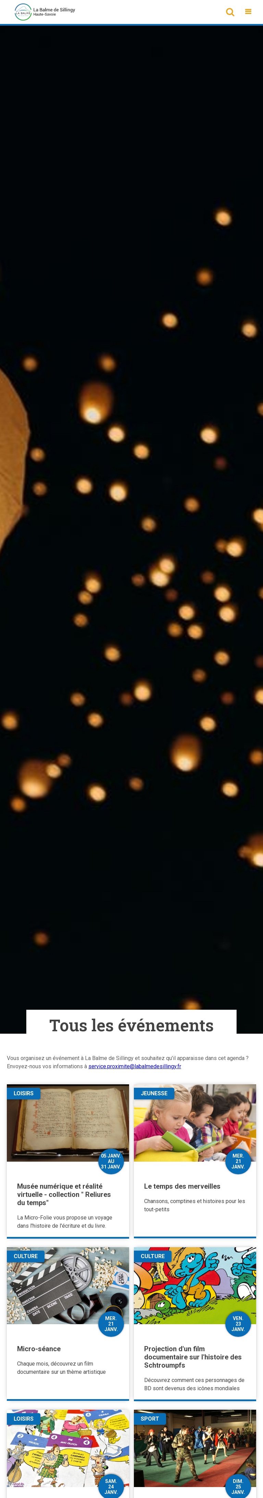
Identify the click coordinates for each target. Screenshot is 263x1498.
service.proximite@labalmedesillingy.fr (134, 1066)
